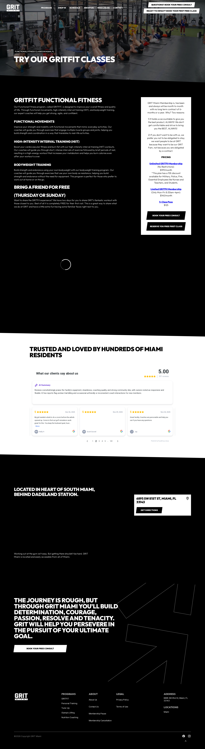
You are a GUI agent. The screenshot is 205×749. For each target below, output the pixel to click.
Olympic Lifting (68, 712)
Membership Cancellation (100, 720)
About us (89, 8)
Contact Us (94, 706)
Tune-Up (65, 708)
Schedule (75, 8)
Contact (118, 8)
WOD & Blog (103, 8)
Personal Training (69, 703)
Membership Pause (97, 713)
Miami (166, 712)
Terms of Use (122, 706)
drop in (62, 8)
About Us (93, 699)
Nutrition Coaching (69, 717)
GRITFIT (65, 698)
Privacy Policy (122, 699)
